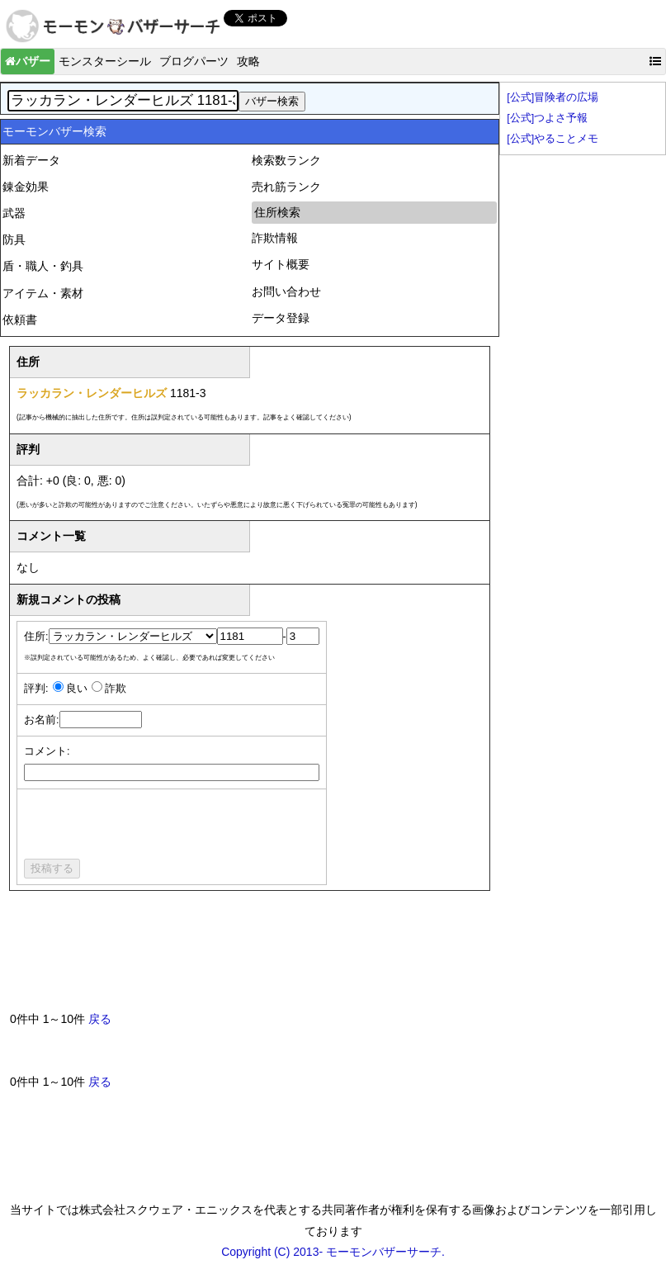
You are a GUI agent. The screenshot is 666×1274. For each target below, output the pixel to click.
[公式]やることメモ (552, 138)
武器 (14, 213)
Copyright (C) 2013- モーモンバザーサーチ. (333, 1251)
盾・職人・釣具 (42, 265)
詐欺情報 (275, 237)
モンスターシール (105, 61)
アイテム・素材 (42, 293)
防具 (14, 239)
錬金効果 (25, 186)
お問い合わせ (286, 291)
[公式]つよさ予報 (547, 118)
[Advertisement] (310, 958)
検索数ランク (286, 160)
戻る (99, 1018)
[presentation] (149, 826)
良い (76, 688)
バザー (27, 61)
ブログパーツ (194, 61)
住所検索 (277, 212)
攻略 (248, 61)
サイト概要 (280, 264)
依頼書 (19, 319)
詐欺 (115, 688)
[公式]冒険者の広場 (552, 97)
